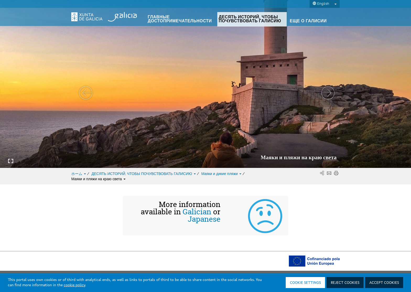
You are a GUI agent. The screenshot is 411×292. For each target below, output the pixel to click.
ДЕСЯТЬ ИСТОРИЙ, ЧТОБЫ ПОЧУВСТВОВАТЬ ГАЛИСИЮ (144, 174)
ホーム (79, 174)
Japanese (204, 219)
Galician (197, 212)
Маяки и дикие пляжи (221, 174)
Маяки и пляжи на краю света (98, 179)
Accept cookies (384, 283)
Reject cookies (345, 283)
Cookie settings (305, 283)
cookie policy (74, 285)
